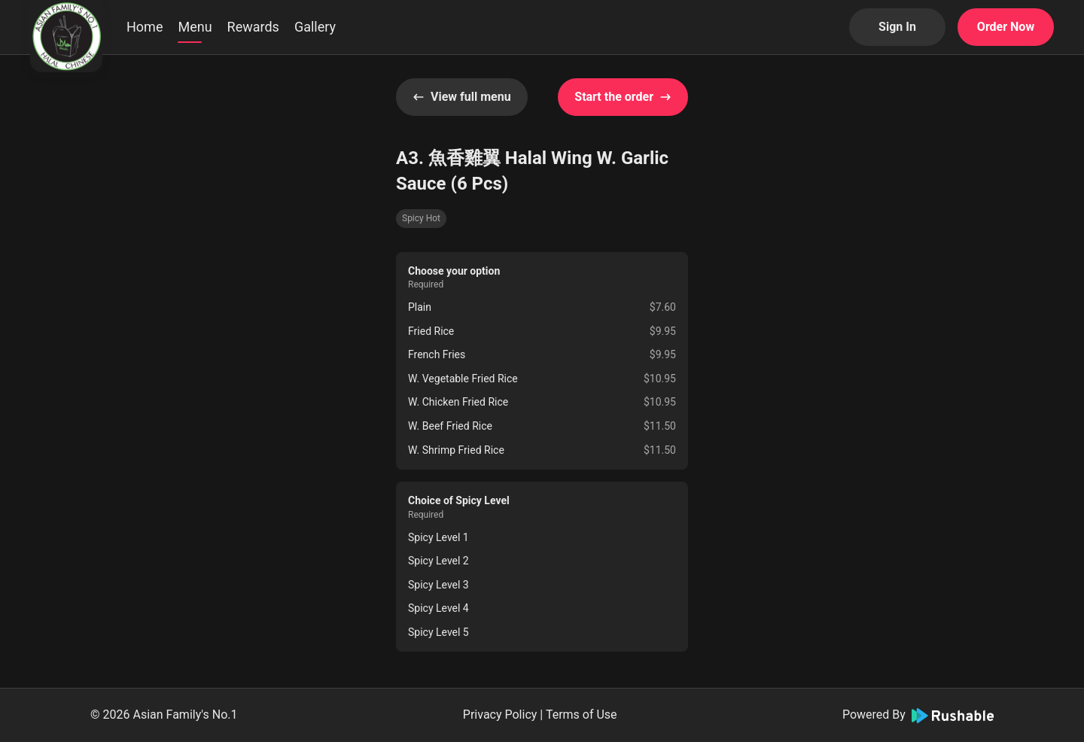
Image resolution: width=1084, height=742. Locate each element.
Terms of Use (581, 714)
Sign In (897, 27)
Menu (195, 27)
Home (144, 27)
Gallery (315, 27)
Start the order (622, 97)
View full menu (462, 97)
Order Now (1005, 27)
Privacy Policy (500, 714)
